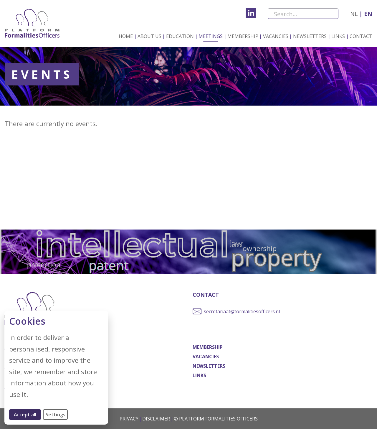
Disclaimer (156, 418)
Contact (361, 36)
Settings (55, 414)
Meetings (211, 36)
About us (149, 36)
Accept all (27, 414)
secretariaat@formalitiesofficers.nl (242, 311)
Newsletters (310, 36)
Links (338, 36)
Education (180, 36)
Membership (242, 36)
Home (126, 36)
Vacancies (275, 36)
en (367, 13)
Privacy (129, 418)
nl (354, 13)
